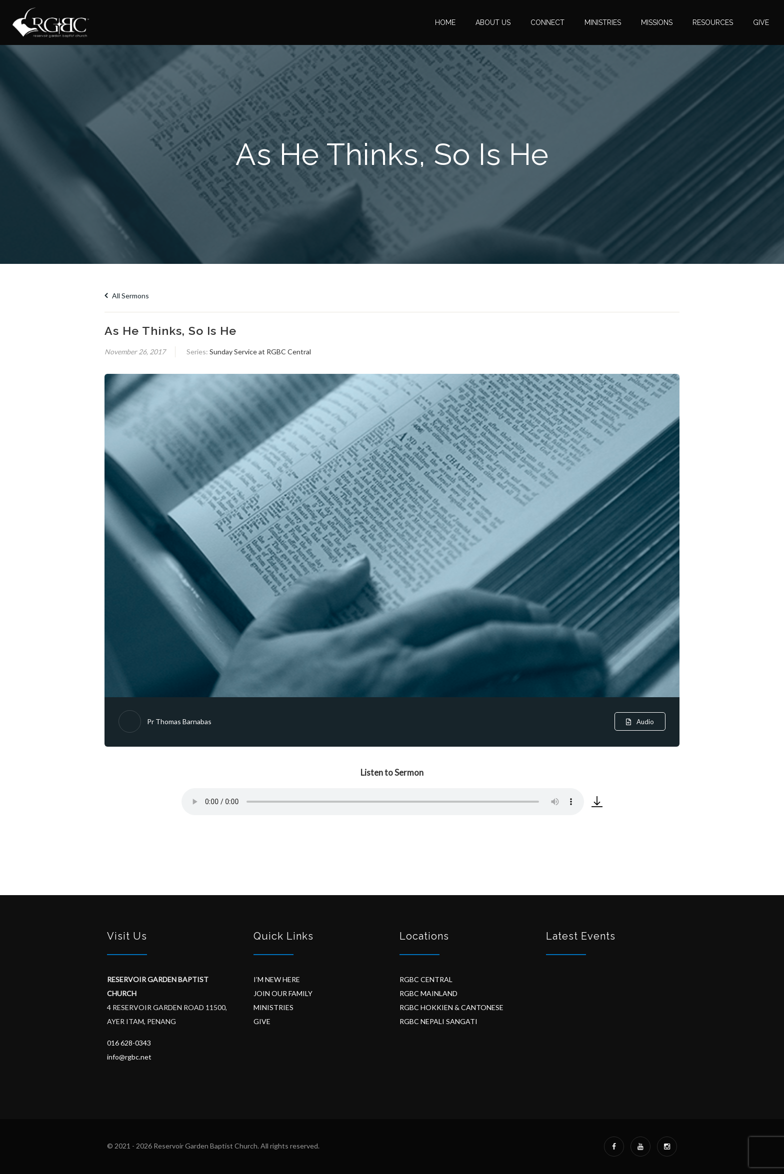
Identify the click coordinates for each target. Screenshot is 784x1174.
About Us (493, 22)
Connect (547, 22)
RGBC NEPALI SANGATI (439, 1021)
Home (445, 22)
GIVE (262, 1021)
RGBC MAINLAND (429, 993)
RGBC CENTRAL (426, 979)
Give (761, 22)
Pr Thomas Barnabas (179, 721)
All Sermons (126, 295)
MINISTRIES (274, 1007)
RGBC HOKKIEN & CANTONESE (452, 1007)
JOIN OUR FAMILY (283, 993)
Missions (656, 22)
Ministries (602, 22)
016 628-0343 (129, 1043)
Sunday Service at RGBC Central (260, 351)
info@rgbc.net (129, 1057)
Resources (712, 22)
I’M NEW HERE (277, 979)
